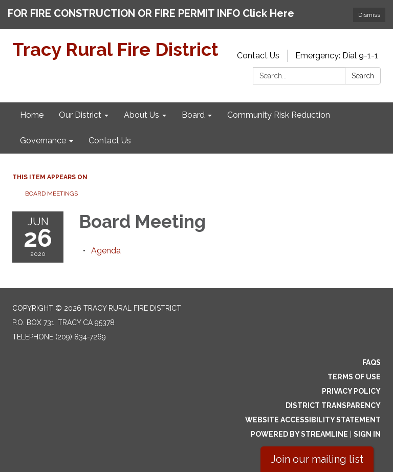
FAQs (371, 362)
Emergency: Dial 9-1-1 (336, 55)
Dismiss (369, 14)
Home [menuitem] (31, 115)
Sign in (367, 434)
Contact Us (258, 55)
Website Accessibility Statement (313, 420)
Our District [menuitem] (80, 115)
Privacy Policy (351, 391)
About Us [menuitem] (141, 115)
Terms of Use (354, 377)
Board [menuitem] (193, 115)
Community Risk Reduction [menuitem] (278, 115)
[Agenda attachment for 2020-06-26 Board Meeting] (106, 250)
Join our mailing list (317, 459)
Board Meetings (51, 193)
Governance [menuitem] (43, 140)
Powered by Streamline (299, 434)
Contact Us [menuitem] (110, 140)
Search (363, 76)
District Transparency (333, 405)
